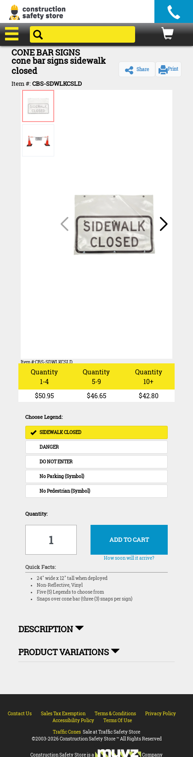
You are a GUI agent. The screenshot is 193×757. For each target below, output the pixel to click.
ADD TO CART (129, 539)
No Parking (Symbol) (62, 476)
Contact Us (20, 714)
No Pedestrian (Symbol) (65, 491)
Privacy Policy (160, 714)
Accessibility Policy (73, 721)
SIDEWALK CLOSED (55, 432)
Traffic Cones (67, 732)
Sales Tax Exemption (63, 714)
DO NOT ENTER (56, 462)
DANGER (49, 447)
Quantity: (36, 514)
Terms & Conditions (115, 714)
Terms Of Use (117, 721)
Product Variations (69, 651)
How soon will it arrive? (129, 558)
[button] (137, 69)
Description (51, 629)
